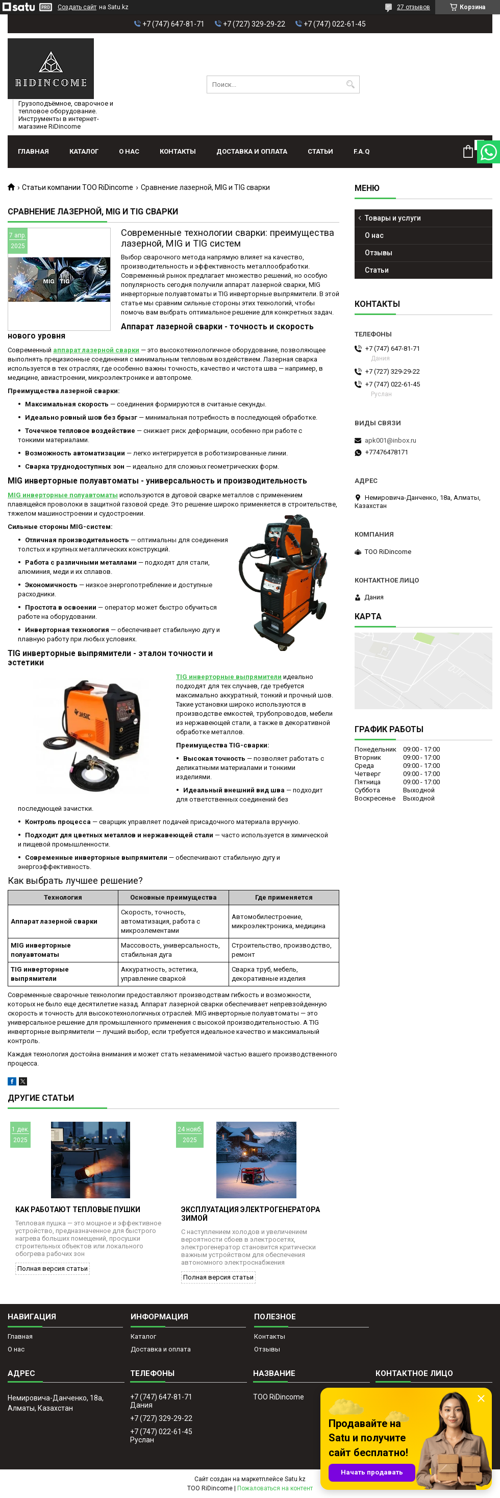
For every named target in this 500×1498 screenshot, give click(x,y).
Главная (33, 151)
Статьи (320, 151)
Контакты (178, 151)
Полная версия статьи (52, 1268)
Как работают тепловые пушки (77, 1209)
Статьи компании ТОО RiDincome (77, 187)
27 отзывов (413, 7)
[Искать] (351, 84)
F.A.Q (361, 151)
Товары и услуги (393, 218)
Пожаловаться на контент (275, 1488)
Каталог (83, 151)
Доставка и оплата (251, 151)
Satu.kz (295, 1479)
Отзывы (378, 253)
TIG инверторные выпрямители (229, 677)
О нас (129, 151)
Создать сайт (77, 7)
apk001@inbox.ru (390, 440)
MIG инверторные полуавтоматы (63, 495)
